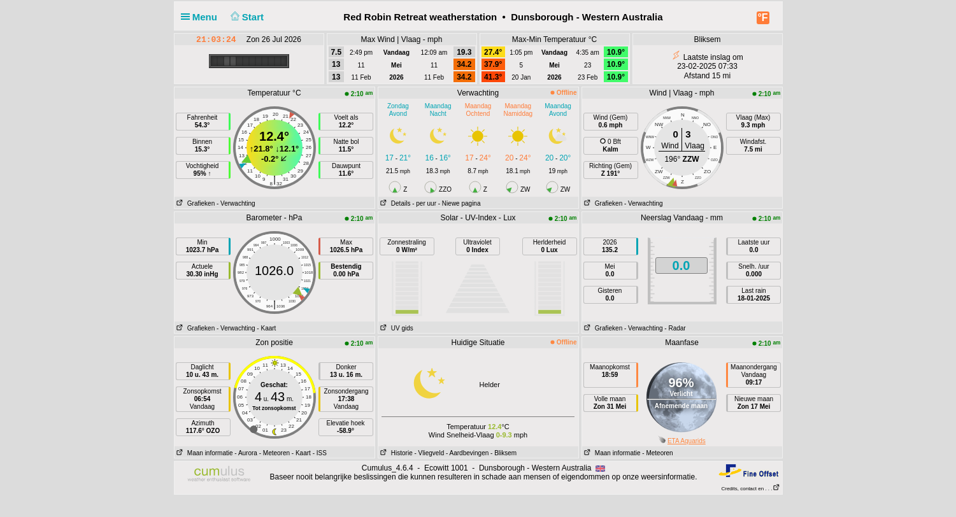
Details (394, 203)
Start (245, 16)
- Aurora (245, 453)
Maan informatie (204, 453)
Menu (202, 16)
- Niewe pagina (459, 203)
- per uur (424, 203)
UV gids (395, 328)
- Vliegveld (430, 453)
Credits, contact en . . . (750, 489)
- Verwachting (236, 203)
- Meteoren (274, 453)
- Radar (674, 328)
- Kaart (266, 328)
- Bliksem (503, 453)
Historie (395, 453)
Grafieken (195, 203)
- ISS (320, 453)
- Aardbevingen (467, 453)
